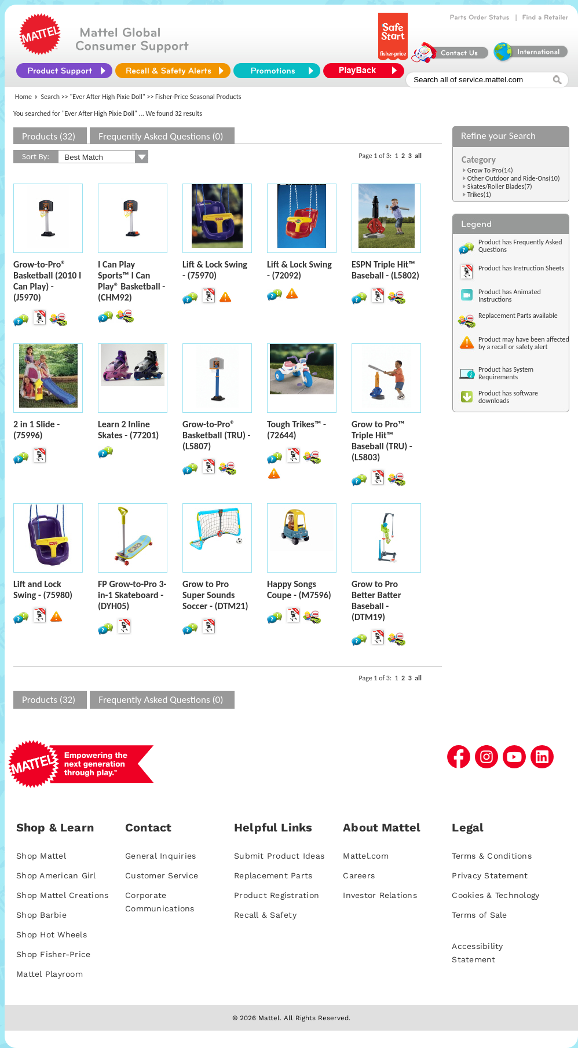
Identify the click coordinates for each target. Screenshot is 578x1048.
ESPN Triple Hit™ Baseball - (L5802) (385, 270)
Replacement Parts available (518, 316)
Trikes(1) (479, 194)
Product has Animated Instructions (509, 295)
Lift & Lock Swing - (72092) (299, 270)
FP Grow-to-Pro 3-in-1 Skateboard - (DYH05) (132, 594)
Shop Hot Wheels (51, 934)
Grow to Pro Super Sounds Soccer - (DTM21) (215, 594)
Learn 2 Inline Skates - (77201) (128, 430)
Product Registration (276, 895)
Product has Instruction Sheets (521, 268)
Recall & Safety (265, 914)
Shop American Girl (56, 875)
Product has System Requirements (505, 373)
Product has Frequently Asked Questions (520, 246)
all (418, 156)
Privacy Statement (490, 875)
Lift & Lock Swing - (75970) (214, 270)
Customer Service (161, 875)
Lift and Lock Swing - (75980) (42, 589)
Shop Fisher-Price (53, 954)
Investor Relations (380, 895)
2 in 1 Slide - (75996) (36, 430)
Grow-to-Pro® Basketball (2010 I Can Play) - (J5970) (47, 281)
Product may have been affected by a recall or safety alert (523, 343)
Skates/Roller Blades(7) (499, 186)
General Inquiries (160, 855)
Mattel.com (366, 855)
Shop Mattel (41, 855)
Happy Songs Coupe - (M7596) (299, 589)
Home (23, 97)
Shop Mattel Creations (62, 895)
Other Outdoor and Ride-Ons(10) (513, 178)
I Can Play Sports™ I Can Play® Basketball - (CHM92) (131, 281)
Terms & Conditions (492, 855)
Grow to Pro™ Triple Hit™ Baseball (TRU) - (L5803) (382, 441)
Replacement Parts (273, 875)
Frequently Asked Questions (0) (160, 136)
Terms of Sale (479, 914)
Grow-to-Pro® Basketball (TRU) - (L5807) (216, 435)
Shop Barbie (41, 914)
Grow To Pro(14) (490, 170)
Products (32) (48, 136)
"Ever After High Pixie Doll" (107, 97)
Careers (359, 875)
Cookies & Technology (495, 895)
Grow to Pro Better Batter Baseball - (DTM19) (376, 600)
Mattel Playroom (49, 974)
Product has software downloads (508, 397)
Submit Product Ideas (279, 855)
